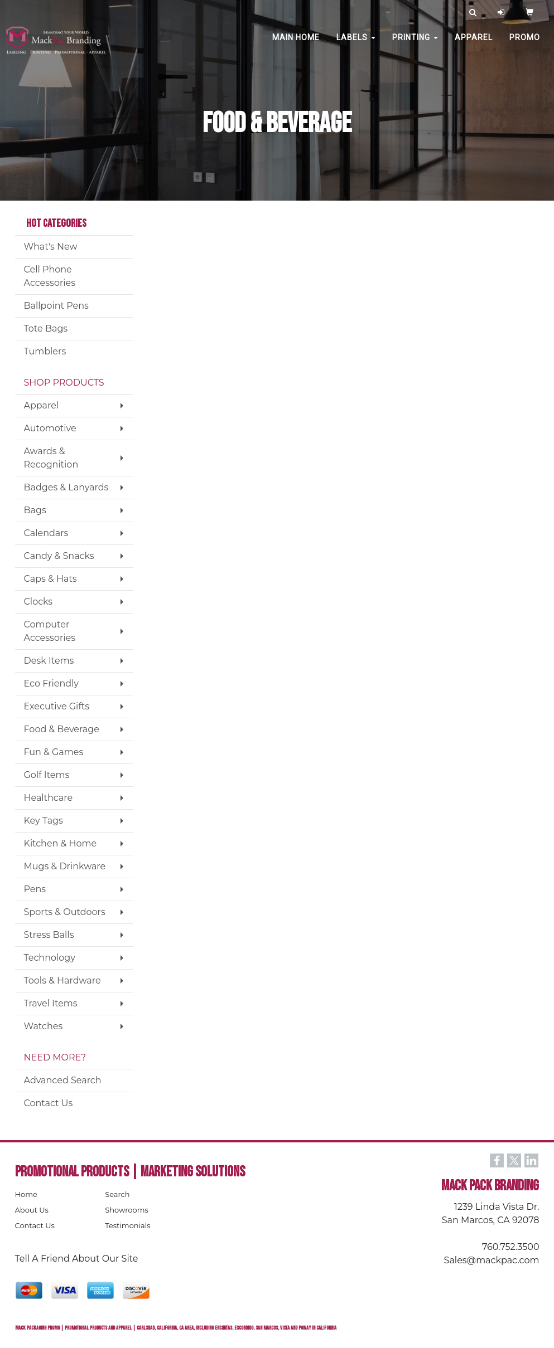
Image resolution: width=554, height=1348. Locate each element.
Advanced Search (63, 1080)
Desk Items (49, 660)
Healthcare (48, 797)
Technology (49, 957)
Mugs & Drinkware (65, 866)
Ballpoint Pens (56, 305)
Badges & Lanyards (66, 487)
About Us (32, 1209)
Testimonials (127, 1225)
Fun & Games (54, 752)
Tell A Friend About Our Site (76, 1258)
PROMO (524, 44)
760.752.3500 (510, 1247)
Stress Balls (49, 935)
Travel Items (51, 1003)
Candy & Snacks (59, 556)
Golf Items (47, 775)
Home (26, 1194)
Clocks (38, 601)
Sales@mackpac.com (491, 1260)
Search (117, 1194)
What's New (51, 246)
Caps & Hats (50, 578)
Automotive (50, 428)
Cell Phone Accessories (50, 276)
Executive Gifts (57, 706)
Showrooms (126, 1209)
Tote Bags (46, 328)
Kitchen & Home (60, 843)
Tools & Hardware (62, 980)
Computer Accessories (50, 631)
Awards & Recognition (51, 458)
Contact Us (48, 1103)
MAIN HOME (296, 44)
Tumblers (45, 351)
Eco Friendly (51, 683)
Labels (355, 44)
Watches (43, 1026)
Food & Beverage (61, 729)
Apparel (474, 44)
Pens (35, 889)
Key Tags (43, 820)
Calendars (46, 533)
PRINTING (415, 44)
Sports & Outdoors (64, 912)
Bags (35, 510)
